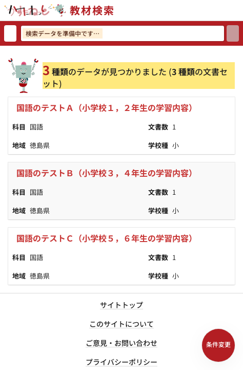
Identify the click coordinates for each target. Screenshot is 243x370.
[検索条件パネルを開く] (218, 345)
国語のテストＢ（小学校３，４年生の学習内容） (106, 172)
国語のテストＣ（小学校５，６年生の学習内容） (106, 238)
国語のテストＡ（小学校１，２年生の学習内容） (106, 107)
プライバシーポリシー (121, 362)
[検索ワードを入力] (122, 33)
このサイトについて (121, 324)
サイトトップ (121, 305)
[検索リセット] (10, 33)
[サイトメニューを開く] (239, 10)
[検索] (233, 33)
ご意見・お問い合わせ (121, 343)
